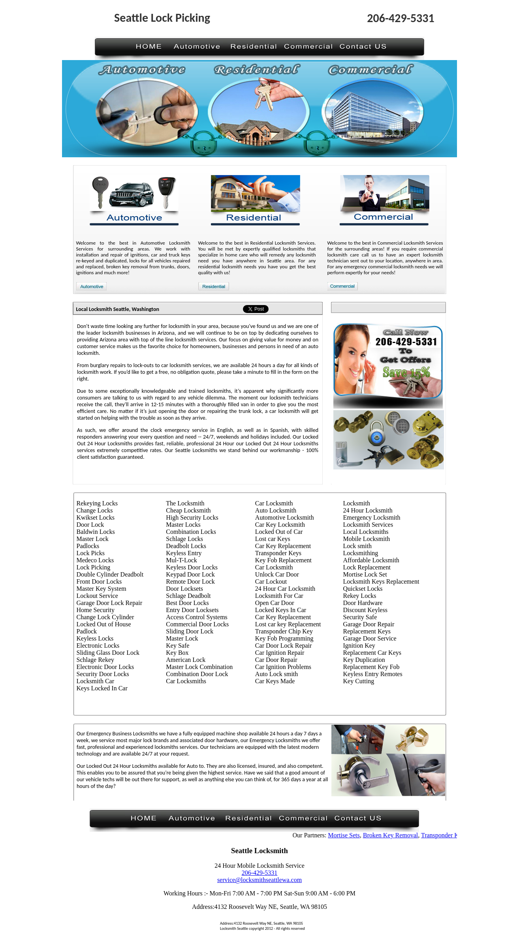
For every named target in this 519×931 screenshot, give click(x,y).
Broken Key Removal (393, 835)
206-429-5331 (260, 872)
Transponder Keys (447, 835)
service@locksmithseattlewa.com (259, 879)
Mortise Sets (347, 835)
